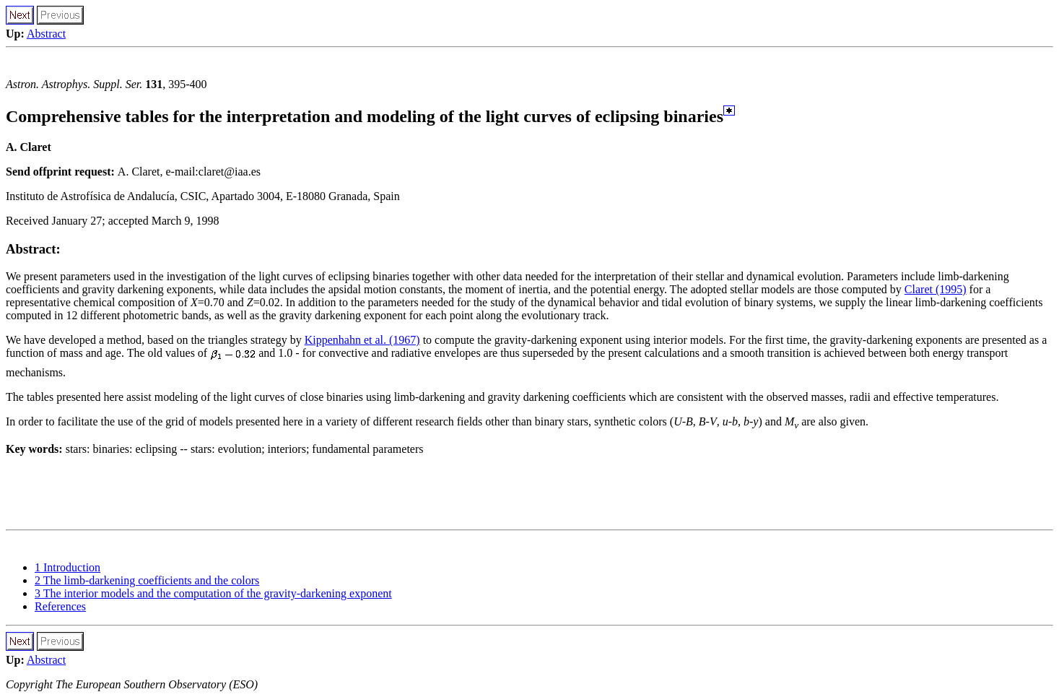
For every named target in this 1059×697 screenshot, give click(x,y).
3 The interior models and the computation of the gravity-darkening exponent (213, 593)
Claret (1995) (936, 289)
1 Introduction (67, 567)
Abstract (46, 33)
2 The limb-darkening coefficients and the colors (147, 580)
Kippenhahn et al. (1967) (362, 340)
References (60, 606)
